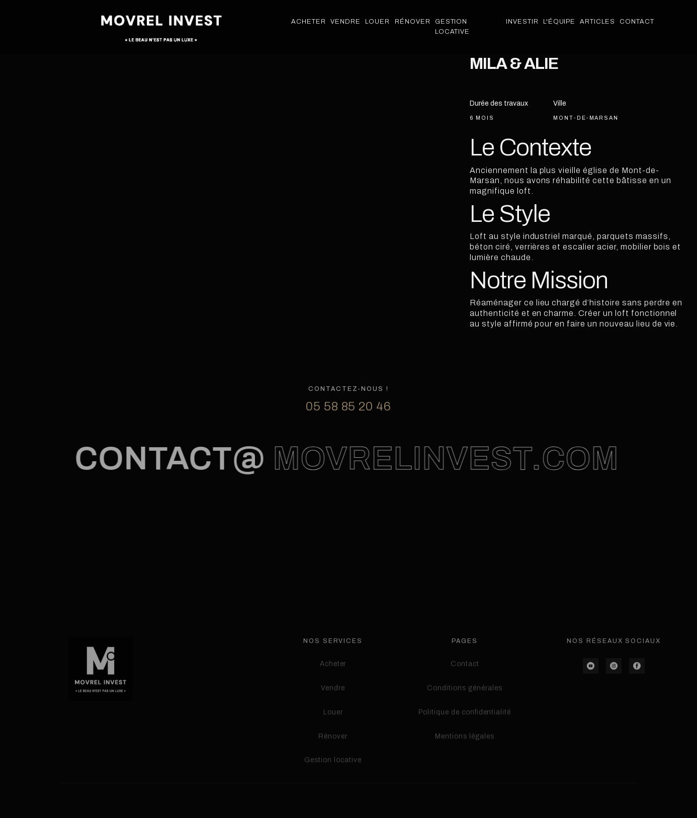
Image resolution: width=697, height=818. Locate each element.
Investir (522, 21)
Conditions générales (464, 727)
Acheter (308, 21)
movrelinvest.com (440, 482)
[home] (161, 27)
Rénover (412, 21)
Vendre (345, 21)
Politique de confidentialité (464, 752)
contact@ (163, 482)
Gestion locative (333, 799)
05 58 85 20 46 (349, 431)
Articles (597, 21)
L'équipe (559, 21)
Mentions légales (464, 776)
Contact (637, 21)
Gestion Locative (452, 26)
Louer (377, 21)
